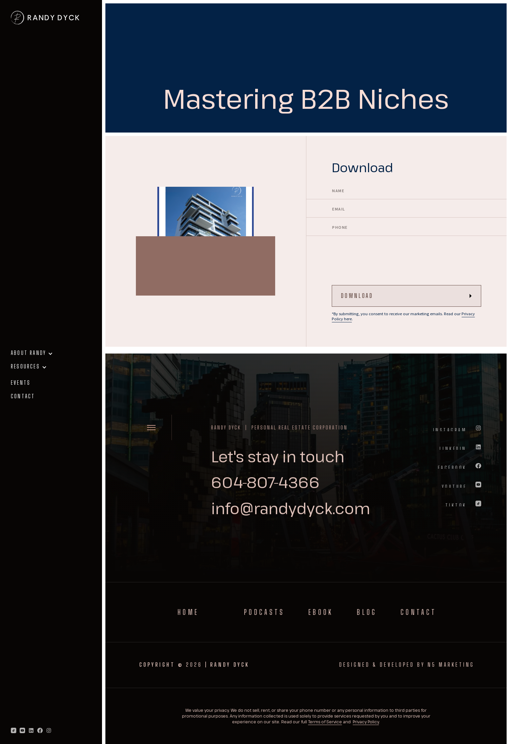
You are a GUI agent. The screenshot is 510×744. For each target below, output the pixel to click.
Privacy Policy (366, 721)
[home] (45, 17)
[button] (51, 355)
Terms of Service (325, 721)
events (20, 382)
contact (23, 396)
